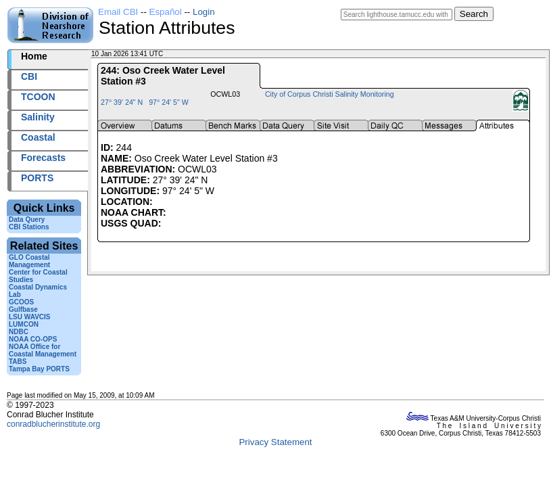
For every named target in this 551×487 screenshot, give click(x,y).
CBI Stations (29, 227)
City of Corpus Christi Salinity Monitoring (329, 94)
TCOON (38, 96)
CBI (29, 76)
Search (474, 14)
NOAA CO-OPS (33, 339)
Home (34, 56)
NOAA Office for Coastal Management (42, 350)
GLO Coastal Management (29, 261)
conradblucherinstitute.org (53, 424)
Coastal (38, 137)
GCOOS (21, 302)
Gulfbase (23, 309)
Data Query (27, 219)
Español (165, 12)
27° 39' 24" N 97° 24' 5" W (145, 102)
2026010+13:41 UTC (196, 53)
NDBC (18, 331)
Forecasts (43, 157)
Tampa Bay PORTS (39, 369)
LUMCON (24, 324)
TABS (17, 361)
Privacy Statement (275, 442)
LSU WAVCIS (29, 317)
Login (204, 12)
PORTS (37, 177)
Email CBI (118, 12)
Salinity (38, 117)
